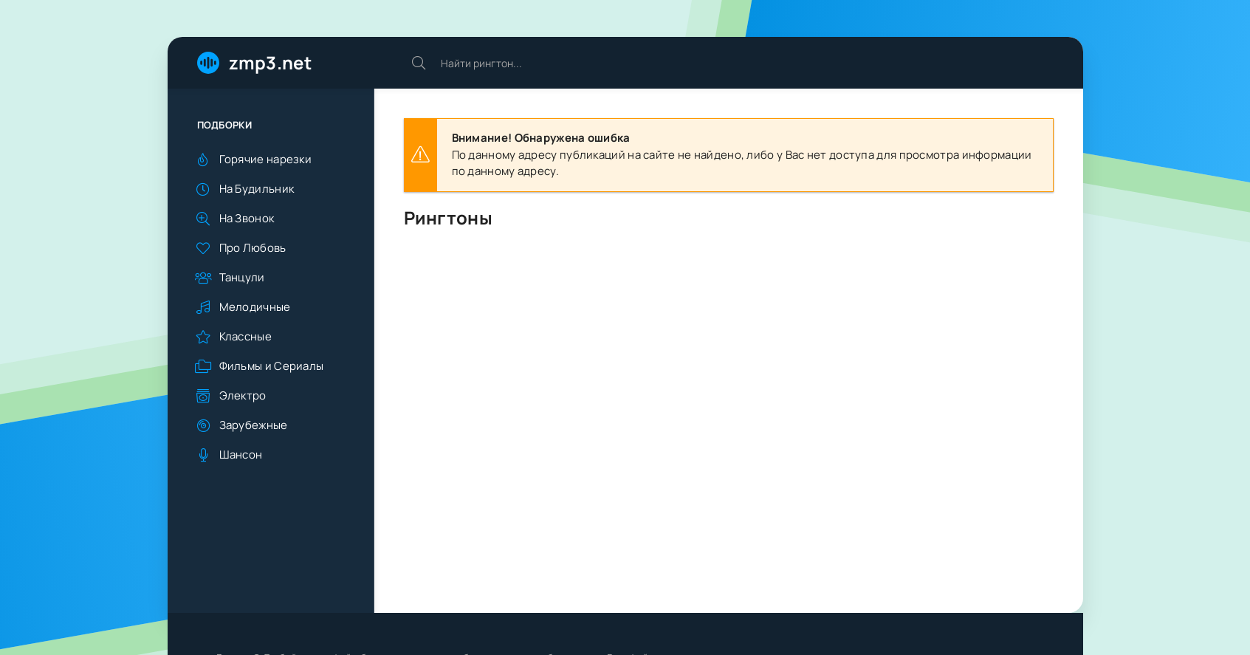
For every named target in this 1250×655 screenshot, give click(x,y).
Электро (243, 395)
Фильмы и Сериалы (271, 366)
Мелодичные (255, 307)
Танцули (242, 277)
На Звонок (247, 218)
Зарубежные (253, 425)
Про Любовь (252, 248)
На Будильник (257, 188)
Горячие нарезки (265, 159)
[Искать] (418, 63)
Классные (245, 336)
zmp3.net (270, 62)
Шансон (241, 454)
